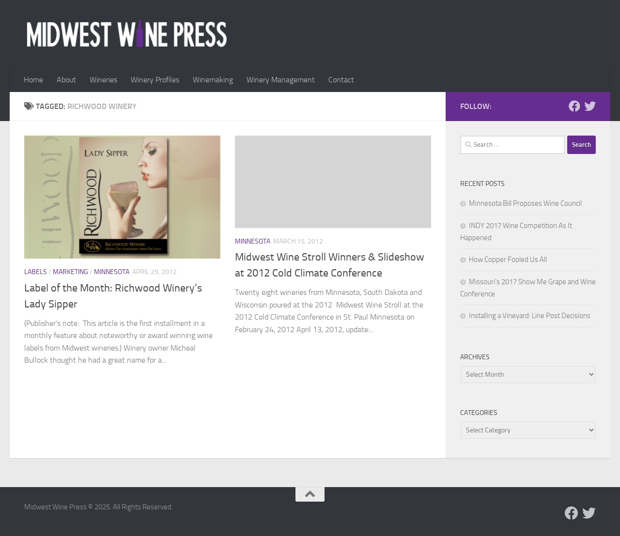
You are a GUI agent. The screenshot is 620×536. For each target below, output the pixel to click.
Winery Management (281, 79)
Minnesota (111, 272)
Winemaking (213, 79)
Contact (341, 79)
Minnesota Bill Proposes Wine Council (525, 203)
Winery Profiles (155, 79)
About (66, 79)
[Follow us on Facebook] (574, 106)
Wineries (103, 79)
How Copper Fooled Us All (508, 259)
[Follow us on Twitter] (590, 106)
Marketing (70, 272)
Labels (35, 272)
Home (33, 79)
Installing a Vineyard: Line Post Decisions (529, 315)
